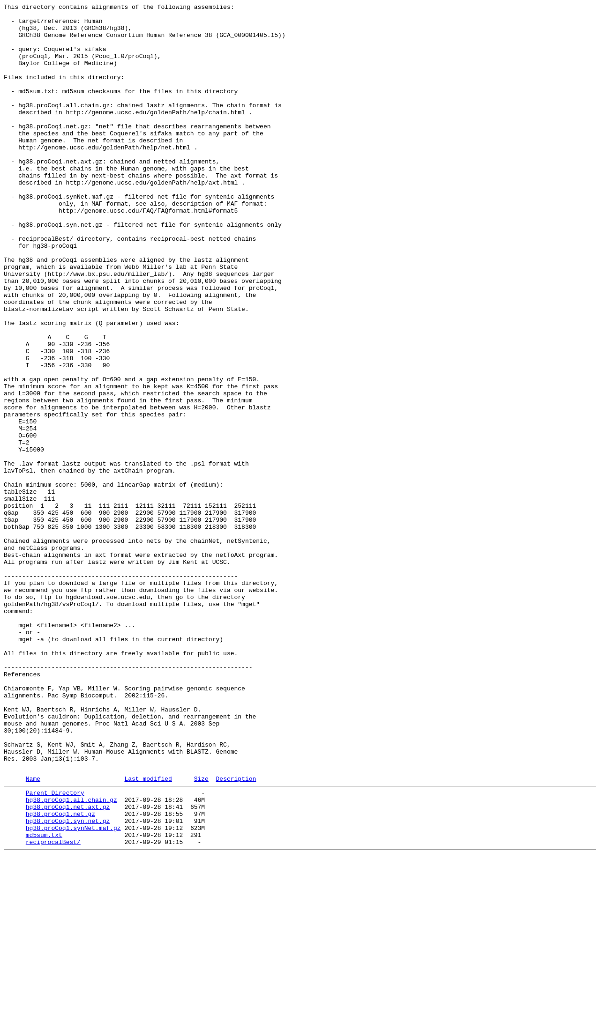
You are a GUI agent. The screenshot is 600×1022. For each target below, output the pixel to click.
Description (236, 933)
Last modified (148, 933)
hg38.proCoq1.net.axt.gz (68, 965)
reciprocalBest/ (53, 1007)
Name (33, 933)
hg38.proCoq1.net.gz (60, 974)
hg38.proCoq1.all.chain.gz (71, 957)
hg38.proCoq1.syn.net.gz (68, 982)
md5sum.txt (44, 999)
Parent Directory (55, 948)
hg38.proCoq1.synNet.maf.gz (73, 990)
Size (201, 933)
